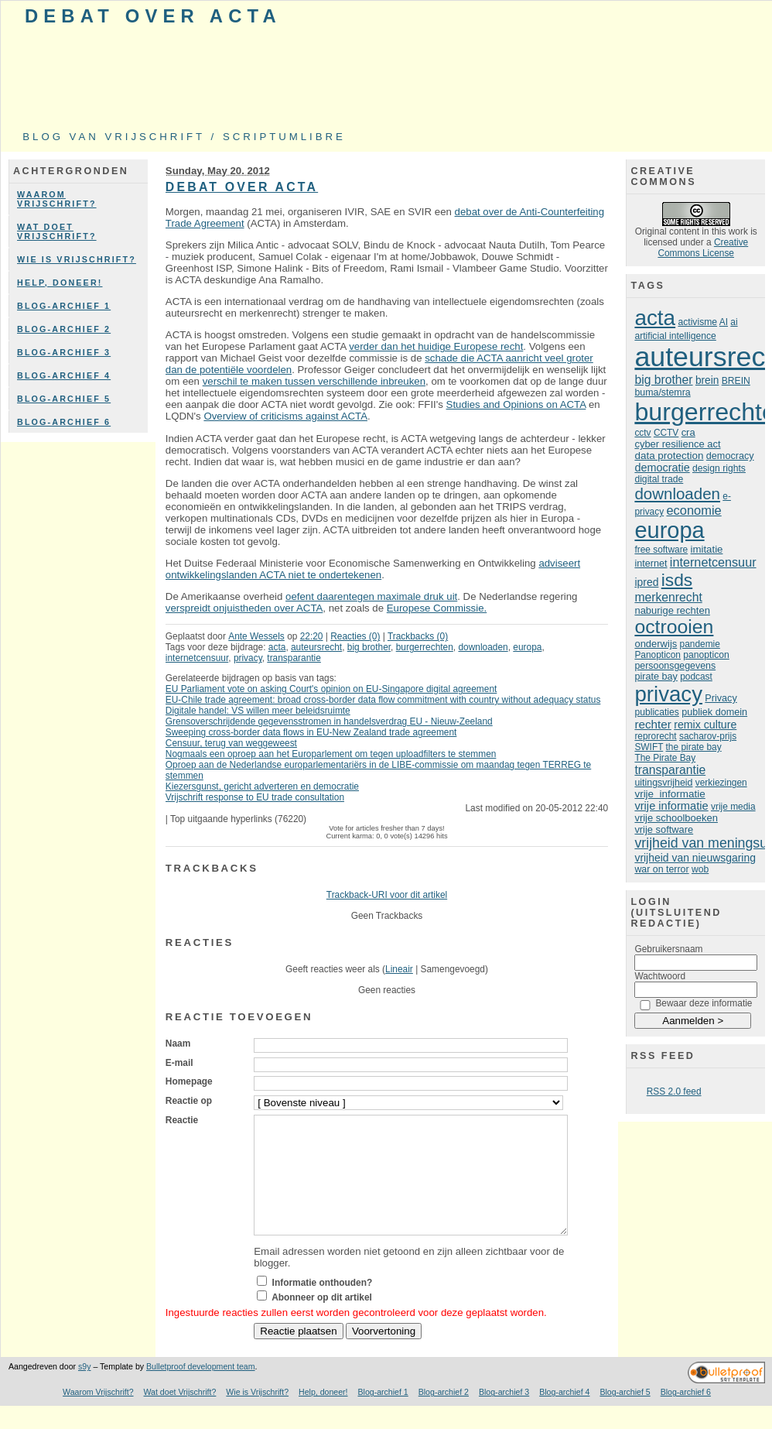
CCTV (666, 432)
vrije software (663, 829)
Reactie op (189, 1100)
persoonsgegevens (675, 665)
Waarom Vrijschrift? (57, 199)
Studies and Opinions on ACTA (516, 404)
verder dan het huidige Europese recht (436, 346)
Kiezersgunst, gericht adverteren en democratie (262, 786)
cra (688, 432)
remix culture (705, 724)
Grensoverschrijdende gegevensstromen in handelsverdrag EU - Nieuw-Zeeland (329, 721)
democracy (730, 456)
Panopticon (657, 654)
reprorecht (655, 736)
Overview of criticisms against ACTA (285, 416)
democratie (661, 467)
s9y (84, 1389)
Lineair (399, 969)
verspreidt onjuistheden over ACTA (244, 608)
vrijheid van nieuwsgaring (695, 858)
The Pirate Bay (664, 757)
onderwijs (655, 643)
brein (707, 380)
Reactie (182, 1120)
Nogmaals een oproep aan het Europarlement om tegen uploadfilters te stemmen (331, 754)
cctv (642, 432)
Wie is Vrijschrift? (76, 259)
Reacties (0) (355, 636)
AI (723, 322)
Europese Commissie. (437, 608)
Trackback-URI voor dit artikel (386, 894)
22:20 (311, 636)
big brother (369, 647)
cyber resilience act (677, 444)
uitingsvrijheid (663, 782)
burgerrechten (424, 647)
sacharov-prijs (707, 736)
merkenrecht (668, 597)
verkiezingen (721, 782)
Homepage (189, 1081)
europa (527, 647)
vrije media (733, 806)
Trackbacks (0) (418, 636)
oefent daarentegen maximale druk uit (371, 596)
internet (650, 563)
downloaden (482, 647)
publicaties (656, 712)
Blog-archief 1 (64, 305)
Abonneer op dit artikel (322, 1320)
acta (277, 647)
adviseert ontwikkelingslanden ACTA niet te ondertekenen (373, 569)
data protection (668, 455)
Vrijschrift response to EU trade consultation (255, 797)
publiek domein (714, 712)
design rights (719, 468)
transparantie (294, 658)
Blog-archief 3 (64, 352)
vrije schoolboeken (676, 818)
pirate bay (655, 676)
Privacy (720, 698)
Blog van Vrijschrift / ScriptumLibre (184, 136)
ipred (646, 582)
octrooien (673, 626)
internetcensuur (197, 658)
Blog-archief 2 (64, 329)
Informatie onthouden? (322, 1305)
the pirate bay (694, 747)
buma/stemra (662, 392)
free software (661, 549)
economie (693, 510)
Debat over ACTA (153, 15)
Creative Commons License (703, 248)
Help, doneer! (60, 282)
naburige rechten (671, 610)
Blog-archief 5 (64, 398)
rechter (652, 724)
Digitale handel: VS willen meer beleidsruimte (258, 710)
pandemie (700, 644)
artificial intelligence (675, 336)
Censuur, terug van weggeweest (231, 743)
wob (700, 869)
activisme (697, 322)
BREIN (736, 380)
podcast (696, 676)
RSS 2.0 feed (674, 1091)
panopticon (706, 654)
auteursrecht (316, 647)
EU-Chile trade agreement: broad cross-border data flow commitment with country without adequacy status (383, 699)
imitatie (707, 549)
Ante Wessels (256, 636)
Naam (178, 1043)
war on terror (661, 869)
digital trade (658, 479)
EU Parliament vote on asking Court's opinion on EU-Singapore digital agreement (331, 689)
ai (733, 322)
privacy (248, 658)
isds (677, 580)
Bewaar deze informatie (703, 1003)
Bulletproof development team (200, 1389)
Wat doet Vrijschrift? (57, 231)
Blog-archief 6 (64, 422)
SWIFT (648, 747)
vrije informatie (669, 794)
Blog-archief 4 (64, 375)
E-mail (179, 1062)
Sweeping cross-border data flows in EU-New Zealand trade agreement (311, 732)
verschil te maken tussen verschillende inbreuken (314, 381)
